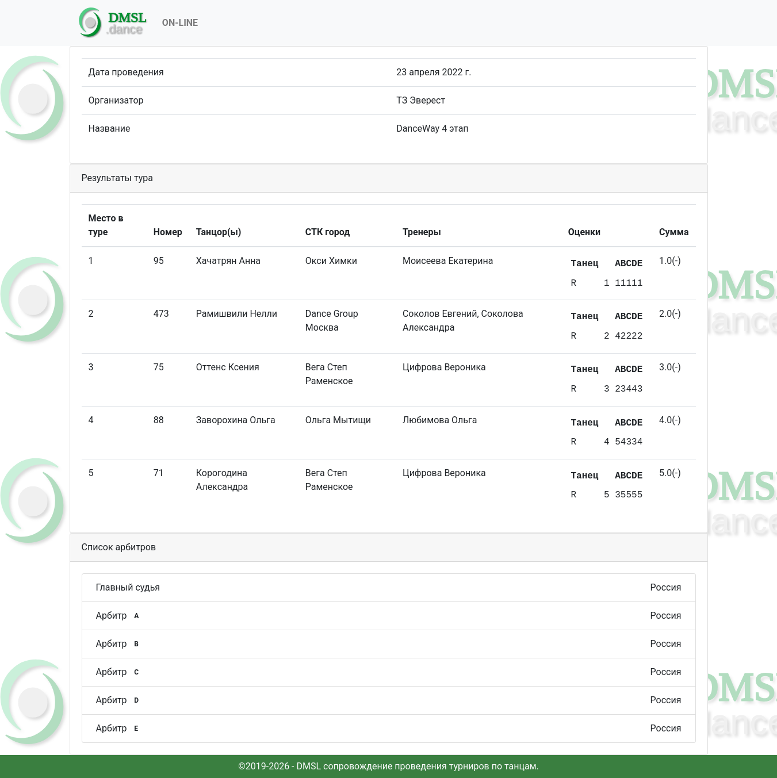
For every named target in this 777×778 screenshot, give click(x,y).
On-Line (180, 22)
